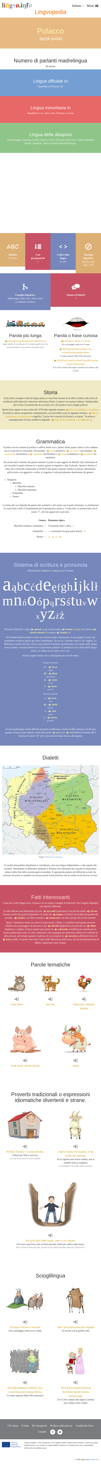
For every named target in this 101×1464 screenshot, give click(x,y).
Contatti (42, 1431)
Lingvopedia (51, 12)
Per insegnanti (39, 1425)
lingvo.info (17, 6)
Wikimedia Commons (53, 857)
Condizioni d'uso (85, 1425)
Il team (25, 1425)
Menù (92, 5)
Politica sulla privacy (61, 1425)
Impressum (95, 1459)
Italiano (77, 5)
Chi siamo (12, 1425)
